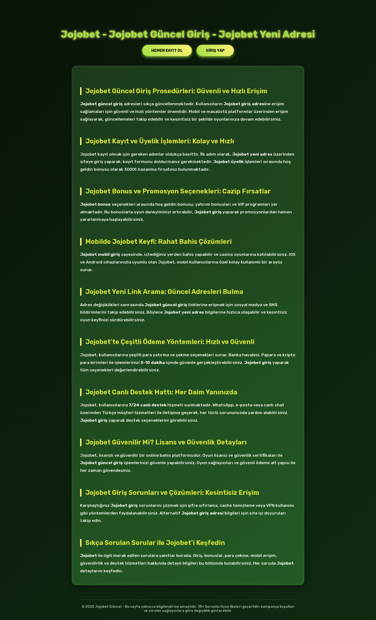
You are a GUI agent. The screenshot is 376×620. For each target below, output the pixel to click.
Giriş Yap (215, 50)
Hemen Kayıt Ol (167, 50)
